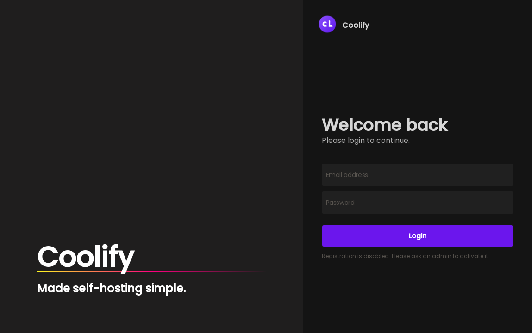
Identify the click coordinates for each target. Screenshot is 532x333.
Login (417, 235)
